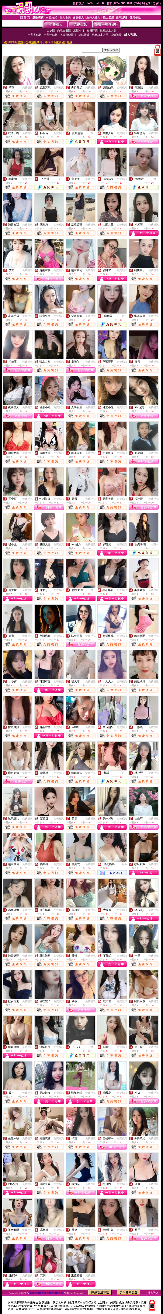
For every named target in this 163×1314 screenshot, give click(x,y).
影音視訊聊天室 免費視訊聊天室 (46, 1293)
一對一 (92, 133)
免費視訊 (27, 87)
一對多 (123, 864)
